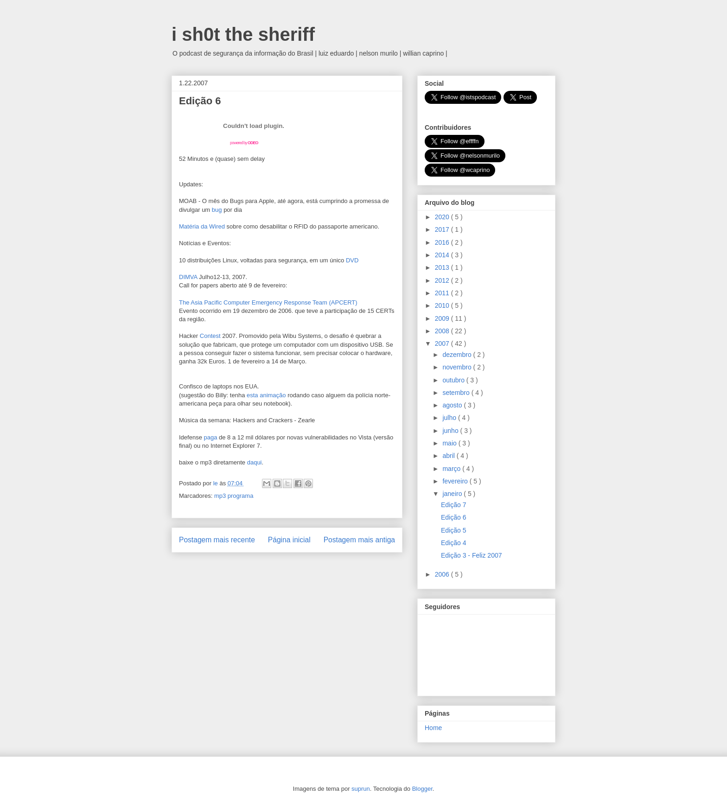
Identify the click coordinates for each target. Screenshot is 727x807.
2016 (443, 242)
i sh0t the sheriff (243, 34)
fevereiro (455, 481)
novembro (457, 367)
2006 (443, 574)
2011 (443, 293)
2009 (443, 318)
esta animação (266, 395)
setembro (456, 392)
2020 (443, 217)
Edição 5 (453, 530)
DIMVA (188, 276)
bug (217, 209)
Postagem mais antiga (359, 540)
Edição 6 (453, 517)
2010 (443, 305)
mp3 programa (234, 495)
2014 (443, 255)
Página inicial (289, 540)
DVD (352, 260)
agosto (453, 405)
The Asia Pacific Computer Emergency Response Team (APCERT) (268, 302)
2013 (443, 267)
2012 (443, 280)
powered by (244, 142)
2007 (443, 343)
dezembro (457, 354)
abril (449, 455)
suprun (360, 788)
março (452, 468)
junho (451, 430)
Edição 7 (453, 504)
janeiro (453, 493)
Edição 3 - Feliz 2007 (471, 555)
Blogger (422, 788)
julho (450, 417)
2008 (443, 331)
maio (450, 443)
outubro (454, 380)
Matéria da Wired (202, 226)
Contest (210, 335)
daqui (254, 462)
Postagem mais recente (217, 540)
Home (433, 727)
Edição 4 (453, 542)
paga (210, 437)
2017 (443, 229)
